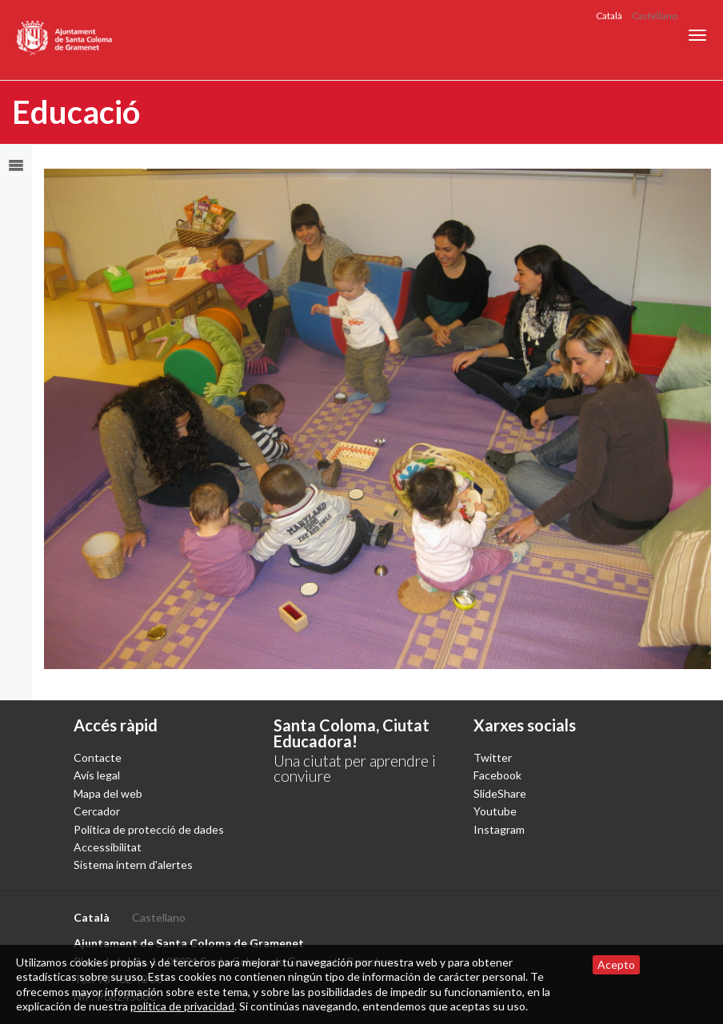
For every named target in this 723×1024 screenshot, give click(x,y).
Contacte (98, 757)
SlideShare (499, 793)
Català (609, 16)
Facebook (497, 775)
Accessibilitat (108, 847)
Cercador (97, 811)
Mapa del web (108, 793)
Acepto (616, 964)
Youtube (495, 811)
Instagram (499, 829)
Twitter (492, 757)
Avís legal (97, 775)
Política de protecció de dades (149, 829)
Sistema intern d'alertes (133, 864)
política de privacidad (182, 1006)
